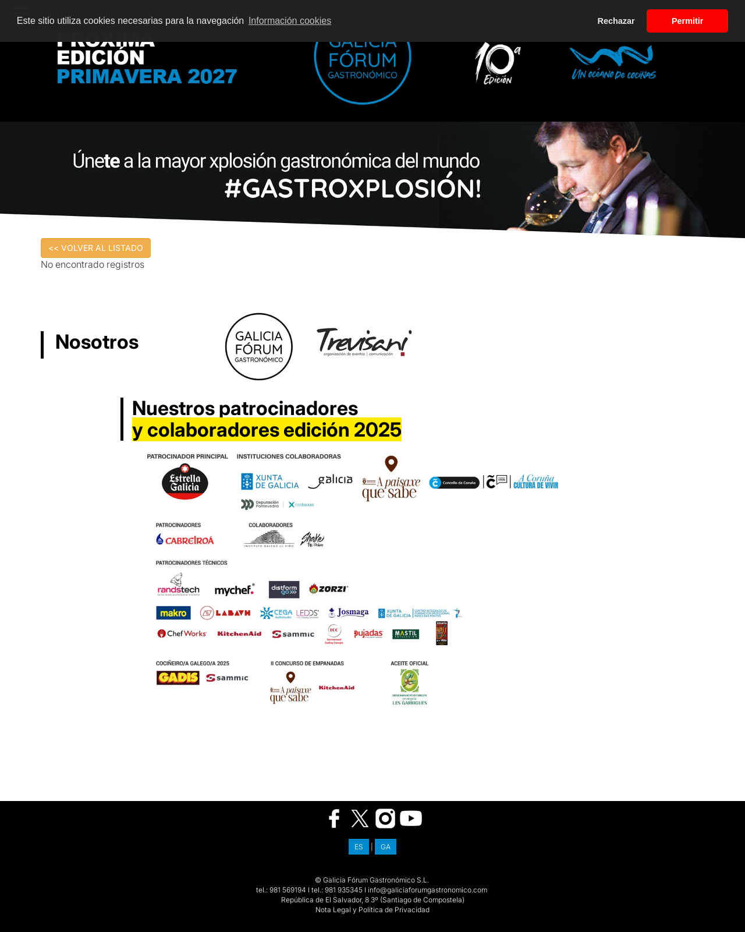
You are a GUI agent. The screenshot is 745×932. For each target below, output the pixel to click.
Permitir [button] (687, 21)
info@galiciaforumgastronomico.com (427, 889)
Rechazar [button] (616, 21)
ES (358, 846)
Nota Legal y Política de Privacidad (372, 909)
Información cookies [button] (290, 21)
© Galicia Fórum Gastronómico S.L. (372, 880)
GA (386, 846)
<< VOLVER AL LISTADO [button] (95, 248)
